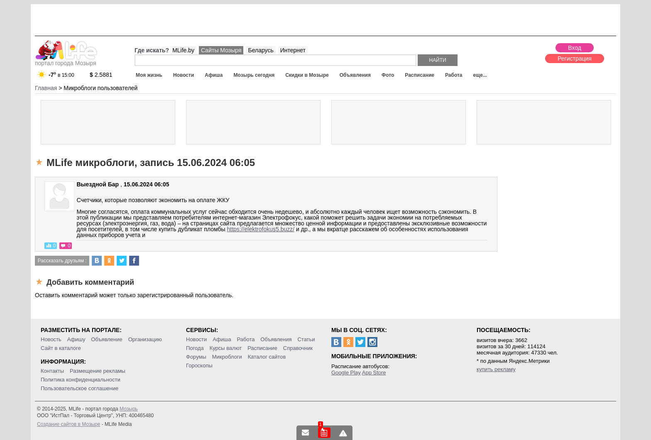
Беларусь (260, 50)
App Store (374, 372)
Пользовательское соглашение (79, 388)
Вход (574, 47)
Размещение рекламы (97, 371)
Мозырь (129, 409)
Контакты (52, 371)
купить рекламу (496, 369)
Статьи (306, 339)
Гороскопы (199, 365)
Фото (388, 75)
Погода (195, 348)
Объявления (355, 75)
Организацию (145, 339)
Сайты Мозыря (221, 50)
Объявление (106, 339)
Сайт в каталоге (61, 348)
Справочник (298, 348)
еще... (480, 75)
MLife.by (183, 50)
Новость (51, 339)
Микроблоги (227, 357)
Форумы (196, 357)
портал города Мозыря (66, 60)
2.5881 (101, 74)
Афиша (214, 75)
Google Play (346, 372)
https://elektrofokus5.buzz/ (260, 229)
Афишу (76, 339)
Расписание (419, 75)
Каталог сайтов (267, 357)
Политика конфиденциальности (80, 379)
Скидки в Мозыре (306, 75)
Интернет (293, 50)
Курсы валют (226, 348)
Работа (454, 75)
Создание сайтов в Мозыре (68, 424)
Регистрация (575, 58)
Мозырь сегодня (254, 75)
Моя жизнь (149, 75)
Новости (183, 75)
